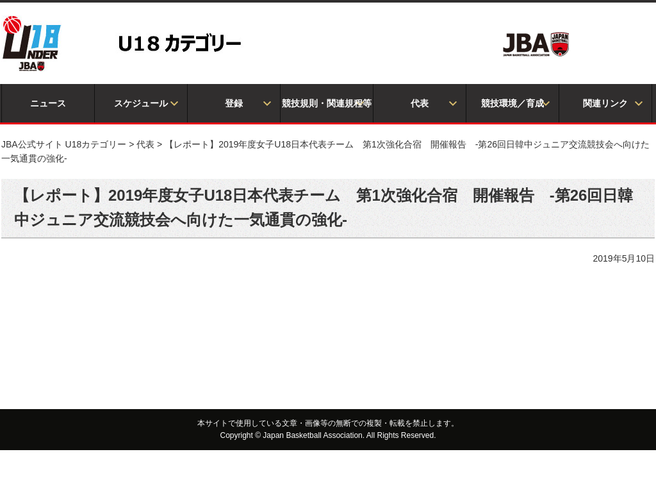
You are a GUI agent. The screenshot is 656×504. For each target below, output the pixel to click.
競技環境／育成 (512, 103)
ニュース (48, 103)
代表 (420, 103)
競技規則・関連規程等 (327, 103)
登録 (234, 103)
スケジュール (141, 103)
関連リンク (605, 103)
